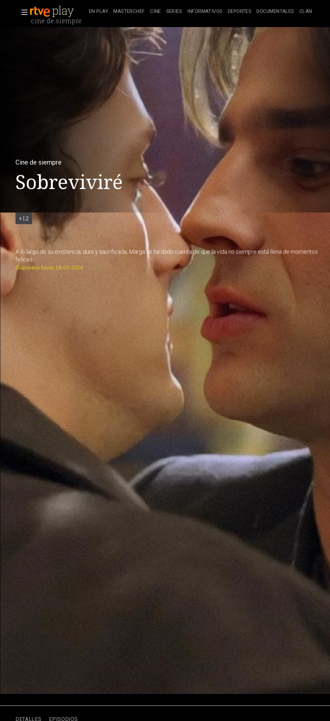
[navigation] (200, 11)
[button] (22, 12)
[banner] (58, 11)
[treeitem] (98, 11)
